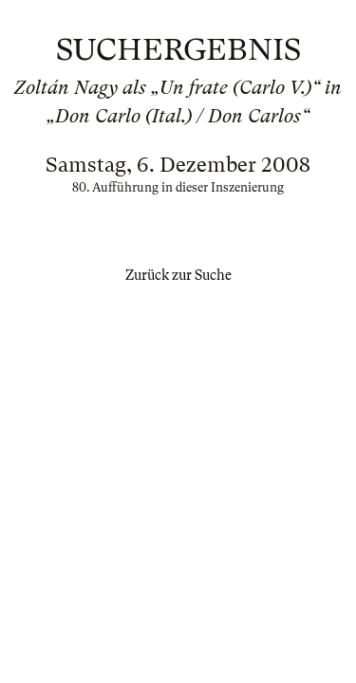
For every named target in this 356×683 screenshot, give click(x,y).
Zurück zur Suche (178, 275)
